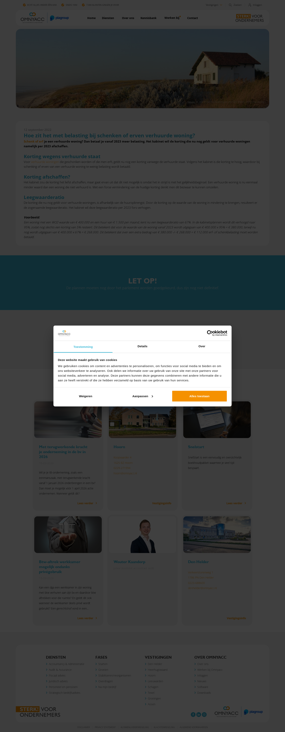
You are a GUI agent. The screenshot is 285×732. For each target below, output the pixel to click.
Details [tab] (142, 346)
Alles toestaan (199, 396)
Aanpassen (142, 396)
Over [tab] (202, 346)
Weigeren (85, 396)
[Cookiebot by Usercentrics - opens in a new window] (210, 333)
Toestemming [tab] (83, 346)
